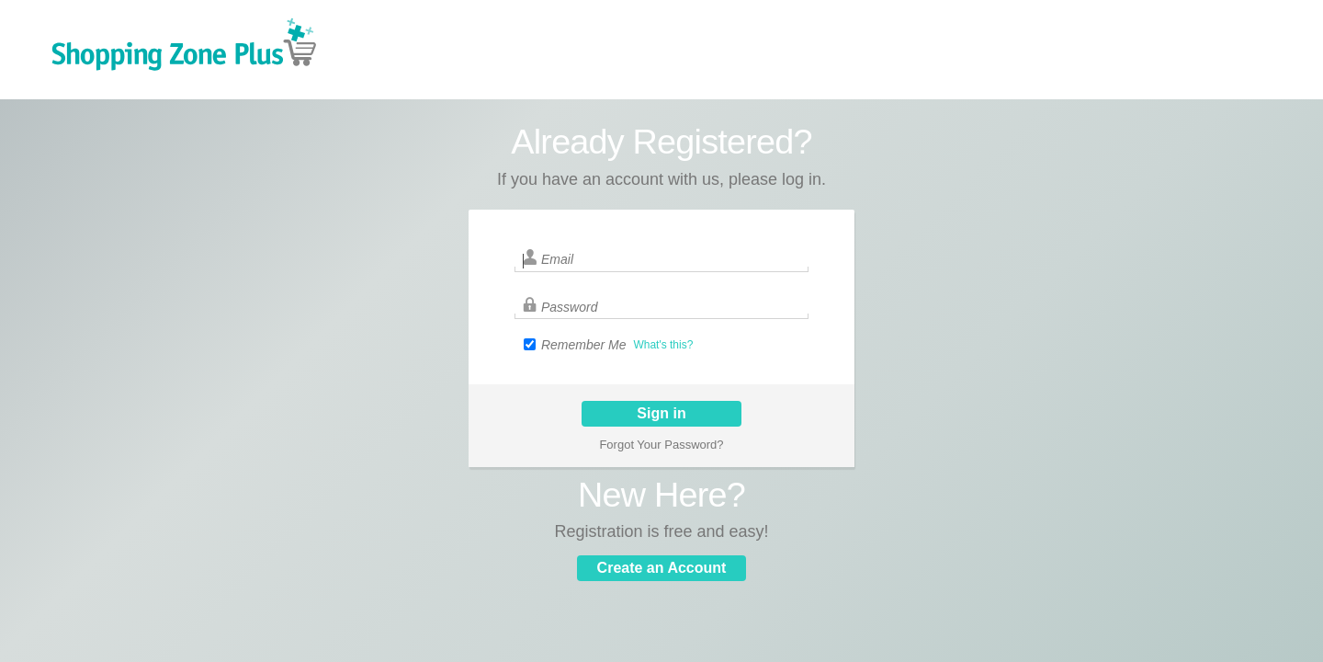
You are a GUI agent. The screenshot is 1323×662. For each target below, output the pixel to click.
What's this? (663, 344)
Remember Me (584, 344)
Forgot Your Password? (661, 444)
